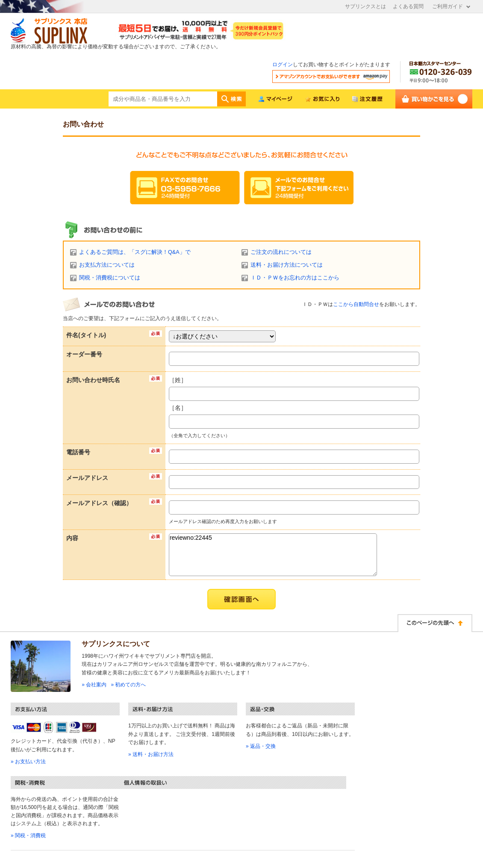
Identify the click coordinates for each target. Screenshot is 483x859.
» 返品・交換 (261, 746)
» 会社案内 (94, 685)
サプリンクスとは (365, 6)
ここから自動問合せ (356, 304)
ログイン (282, 65)
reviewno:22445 (273, 554)
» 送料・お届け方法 (151, 754)
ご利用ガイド (447, 6)
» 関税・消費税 (28, 835)
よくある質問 (408, 6)
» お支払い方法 (28, 762)
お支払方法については (107, 265)
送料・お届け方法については (286, 265)
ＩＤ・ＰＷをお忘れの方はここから (294, 278)
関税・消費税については (109, 278)
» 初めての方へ (128, 685)
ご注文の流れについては (281, 252)
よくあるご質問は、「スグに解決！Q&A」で (135, 252)
